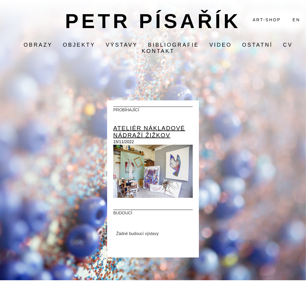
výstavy (122, 45)
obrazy (38, 45)
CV (288, 45)
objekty (79, 45)
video (221, 45)
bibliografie (173, 45)
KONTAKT (158, 51)
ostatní (257, 45)
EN (296, 19)
